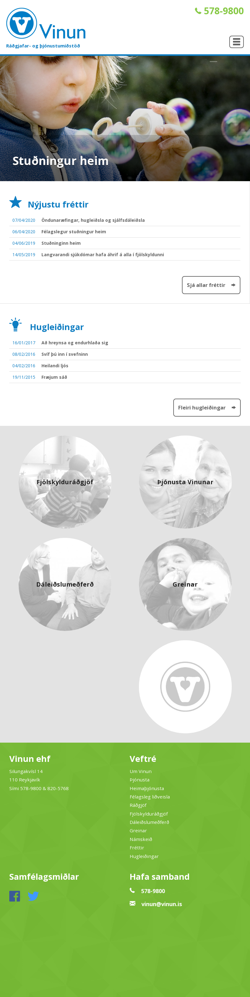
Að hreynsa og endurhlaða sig (74, 343)
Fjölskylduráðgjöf (149, 814)
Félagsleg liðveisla (150, 797)
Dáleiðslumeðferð (149, 822)
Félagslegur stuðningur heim (73, 232)
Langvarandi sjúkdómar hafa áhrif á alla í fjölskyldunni (102, 254)
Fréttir (137, 847)
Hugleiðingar (144, 856)
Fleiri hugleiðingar (207, 407)
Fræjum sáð (54, 377)
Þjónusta (139, 779)
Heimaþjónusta (147, 788)
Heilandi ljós (54, 366)
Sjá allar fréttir (211, 284)
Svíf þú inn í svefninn (64, 354)
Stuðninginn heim (61, 243)
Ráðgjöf (138, 805)
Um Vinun (141, 771)
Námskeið (141, 839)
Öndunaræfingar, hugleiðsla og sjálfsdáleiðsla (93, 220)
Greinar (138, 830)
